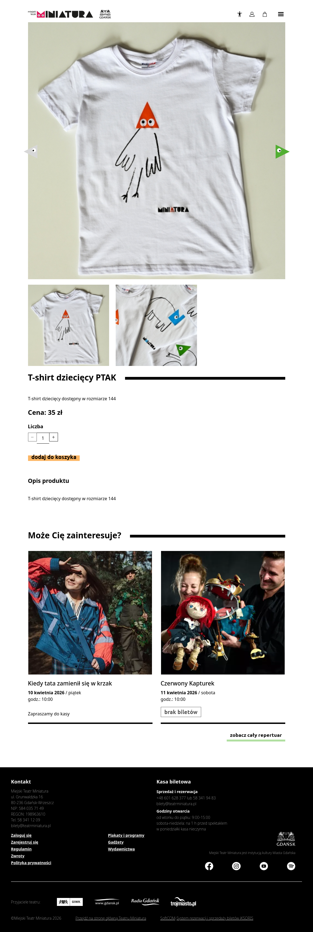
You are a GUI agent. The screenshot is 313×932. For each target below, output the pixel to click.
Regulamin (21, 849)
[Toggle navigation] (280, 14)
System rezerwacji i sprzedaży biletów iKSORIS (214, 918)
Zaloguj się (21, 835)
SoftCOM (167, 918)
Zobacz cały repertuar (256, 735)
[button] (283, 152)
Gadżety (116, 842)
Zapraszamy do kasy (49, 714)
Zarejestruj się (24, 842)
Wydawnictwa (121, 849)
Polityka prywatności (31, 862)
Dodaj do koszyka (53, 457)
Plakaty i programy (126, 835)
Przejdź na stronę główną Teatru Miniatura (111, 918)
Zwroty (17, 855)
